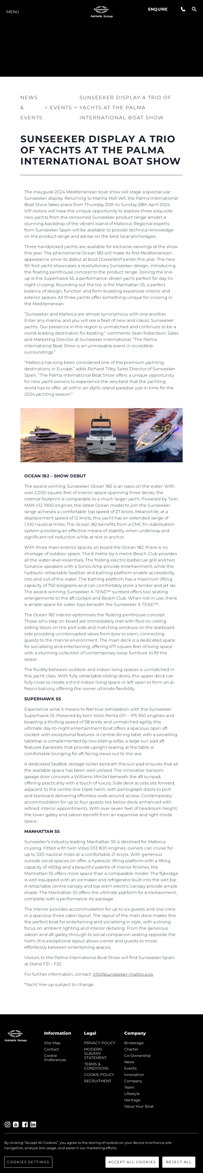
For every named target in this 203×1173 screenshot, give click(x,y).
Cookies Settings (28, 1162)
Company (133, 1081)
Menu (12, 11)
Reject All (179, 1162)
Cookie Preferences (55, 1057)
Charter (131, 1049)
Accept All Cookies (132, 1162)
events (130, 1068)
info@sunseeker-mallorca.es (123, 974)
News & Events (31, 108)
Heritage (132, 1100)
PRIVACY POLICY (100, 1042)
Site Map (52, 1042)
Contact (51, 1049)
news (129, 1062)
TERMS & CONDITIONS (96, 1066)
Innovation (134, 1074)
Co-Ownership (137, 1055)
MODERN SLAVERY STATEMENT (95, 1053)
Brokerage (134, 1042)
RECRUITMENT (97, 1081)
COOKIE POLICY (99, 1074)
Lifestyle (132, 1093)
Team (129, 1087)
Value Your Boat (139, 1106)
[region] (101, 1154)
